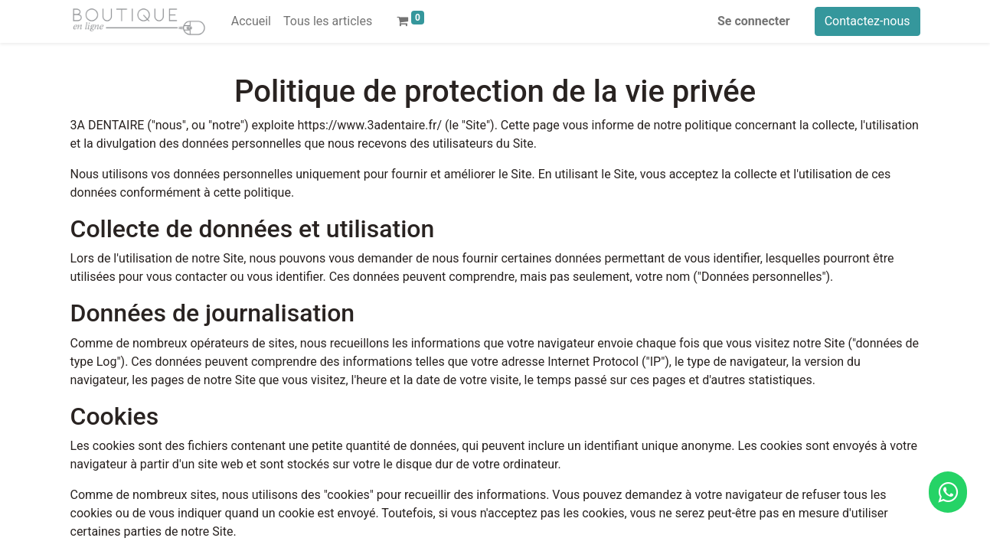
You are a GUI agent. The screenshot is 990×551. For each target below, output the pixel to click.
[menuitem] (251, 21)
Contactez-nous (867, 21)
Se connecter (753, 21)
